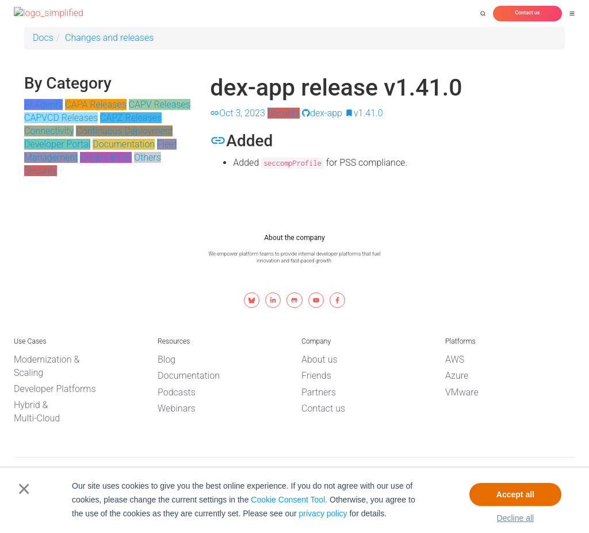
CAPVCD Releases (61, 117)
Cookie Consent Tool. (289, 499)
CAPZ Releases (131, 117)
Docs (43, 37)
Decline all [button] (515, 518)
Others (147, 157)
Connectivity (49, 130)
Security (40, 170)
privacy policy (323, 513)
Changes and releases (109, 37)
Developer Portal (57, 144)
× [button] (21, 488)
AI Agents (43, 104)
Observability (106, 157)
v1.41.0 (364, 113)
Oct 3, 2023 (237, 113)
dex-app (322, 113)
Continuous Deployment (124, 130)
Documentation (124, 144)
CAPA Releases (95, 104)
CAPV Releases (159, 104)
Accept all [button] (515, 494)
